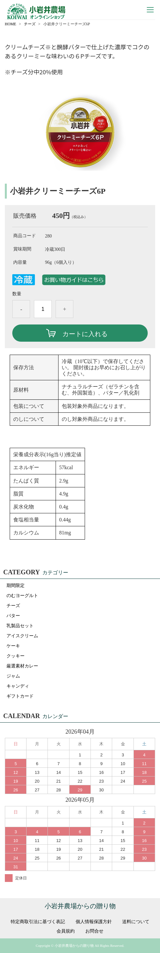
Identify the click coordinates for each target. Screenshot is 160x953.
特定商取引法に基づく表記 (38, 922)
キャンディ (17, 686)
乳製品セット (20, 625)
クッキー (15, 656)
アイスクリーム (22, 635)
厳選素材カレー (22, 666)
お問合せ (94, 931)
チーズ (30, 24)
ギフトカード (20, 696)
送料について (135, 922)
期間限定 (15, 585)
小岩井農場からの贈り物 (80, 906)
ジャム (13, 676)
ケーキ (13, 645)
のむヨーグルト (22, 595)
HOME (10, 24)
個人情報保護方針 (94, 922)
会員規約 (66, 931)
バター (13, 615)
